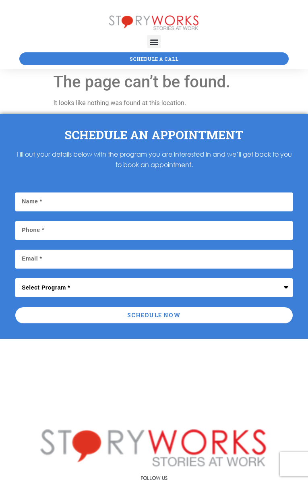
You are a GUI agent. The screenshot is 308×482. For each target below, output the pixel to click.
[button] (154, 41)
